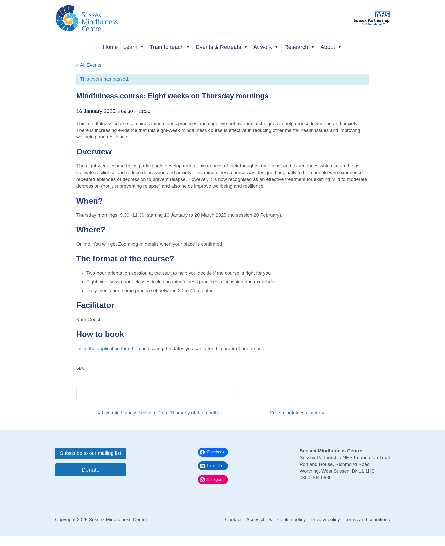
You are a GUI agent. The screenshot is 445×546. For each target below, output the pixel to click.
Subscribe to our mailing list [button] (90, 453)
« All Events (88, 65)
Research (299, 47)
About (331, 47)
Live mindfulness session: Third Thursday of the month (158, 412)
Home (110, 47)
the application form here (115, 348)
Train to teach (170, 47)
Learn (133, 47)
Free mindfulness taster (297, 412)
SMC (80, 368)
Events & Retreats (222, 47)
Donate (91, 470)
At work (266, 47)
